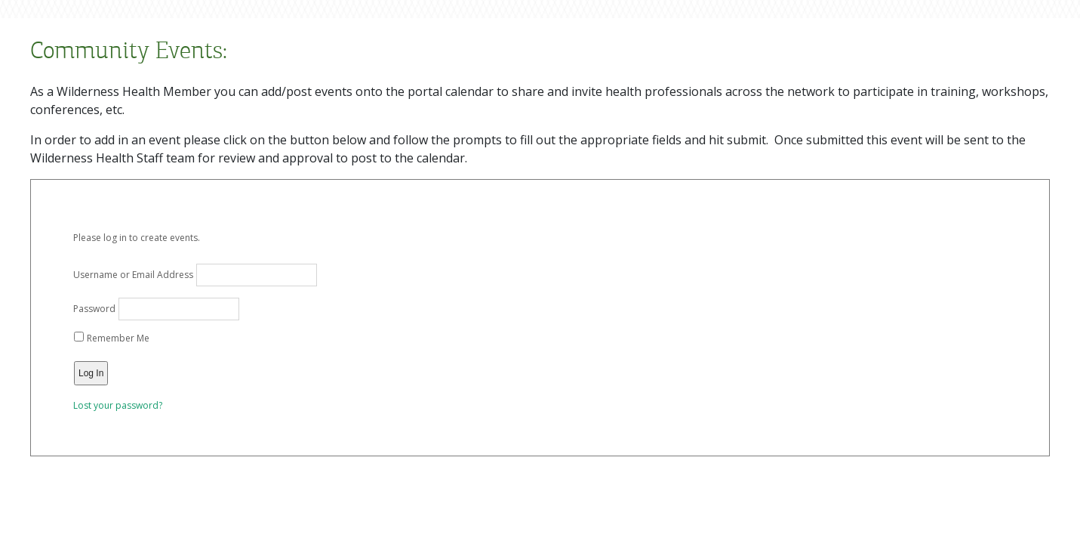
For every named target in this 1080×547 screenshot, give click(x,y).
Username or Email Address (133, 274)
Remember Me (111, 338)
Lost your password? (117, 405)
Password (94, 308)
